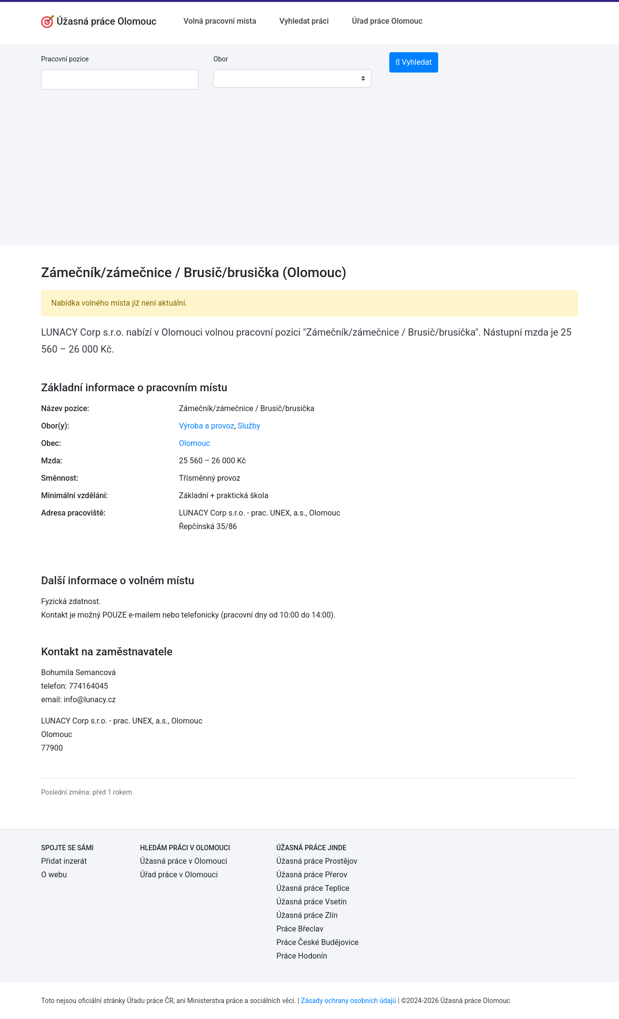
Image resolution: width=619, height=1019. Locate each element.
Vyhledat (414, 62)
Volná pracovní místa (220, 21)
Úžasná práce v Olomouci (183, 861)
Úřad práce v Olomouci (179, 874)
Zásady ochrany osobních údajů (348, 1000)
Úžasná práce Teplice (313, 888)
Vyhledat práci (304, 21)
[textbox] (233, 78)
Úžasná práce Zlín (307, 915)
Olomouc (194, 443)
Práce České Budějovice (318, 942)
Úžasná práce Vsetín (312, 901)
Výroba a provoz (206, 425)
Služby (248, 425)
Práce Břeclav (300, 928)
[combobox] (292, 78)
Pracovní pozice (64, 59)
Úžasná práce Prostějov (317, 861)
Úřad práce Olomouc (387, 21)
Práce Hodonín (302, 955)
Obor (220, 59)
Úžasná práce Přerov (312, 874)
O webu (54, 874)
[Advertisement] (309, 177)
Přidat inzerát (64, 861)
